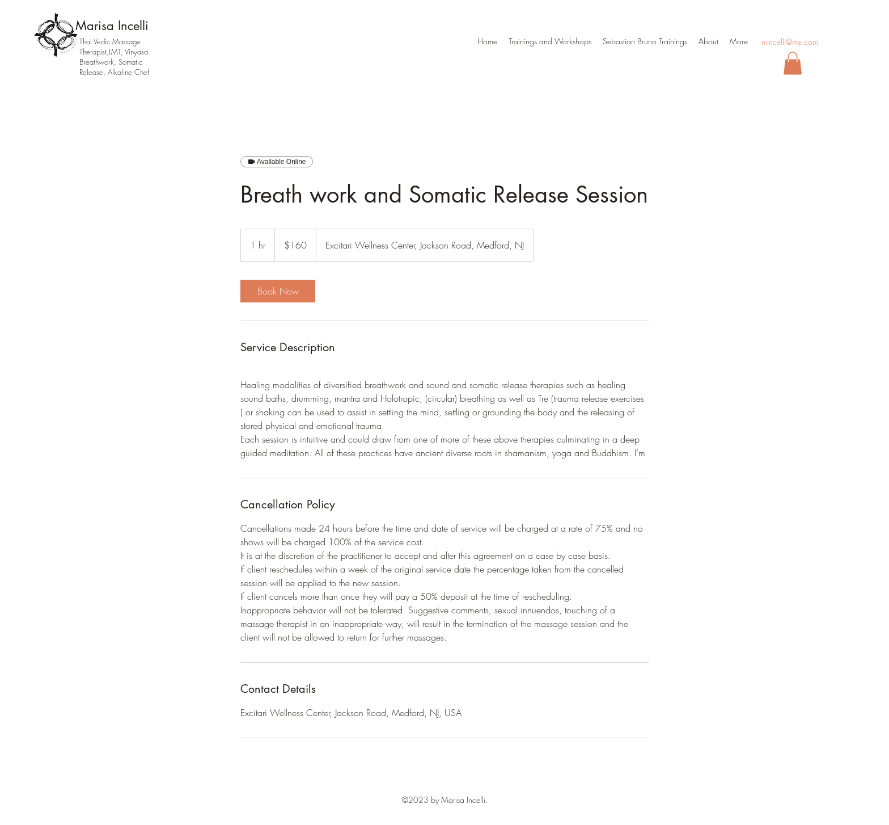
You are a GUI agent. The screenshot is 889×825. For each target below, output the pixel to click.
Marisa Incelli (112, 25)
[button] (792, 63)
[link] (277, 291)
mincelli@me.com (789, 41)
